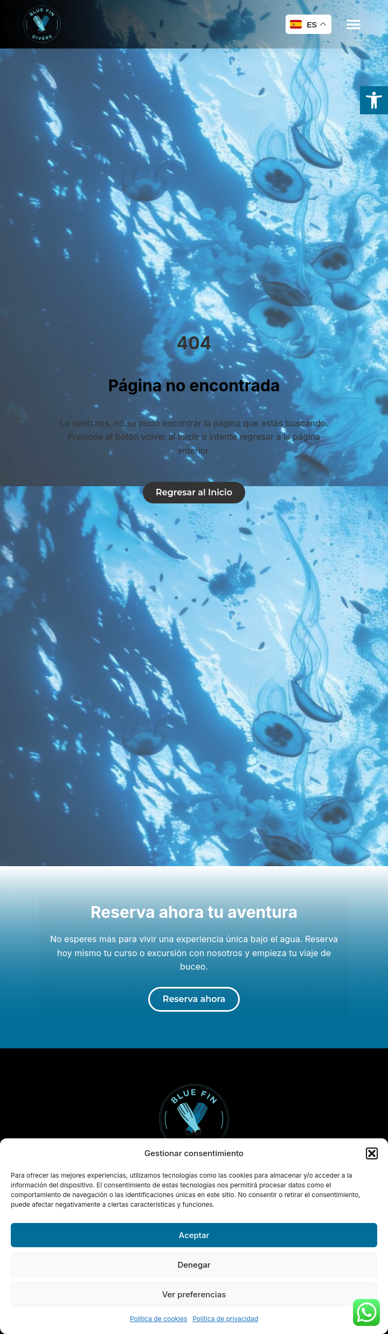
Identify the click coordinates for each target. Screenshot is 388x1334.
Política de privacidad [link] (225, 1319)
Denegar (193, 1265)
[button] (371, 1153)
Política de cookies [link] (158, 1319)
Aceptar (194, 1235)
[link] (374, 100)
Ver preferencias (194, 1294)
